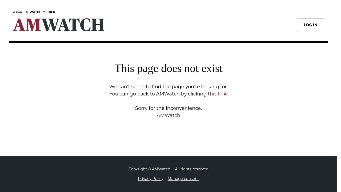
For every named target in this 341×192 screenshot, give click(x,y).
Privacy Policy (150, 178)
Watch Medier (42, 12)
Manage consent (183, 178)
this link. (218, 94)
